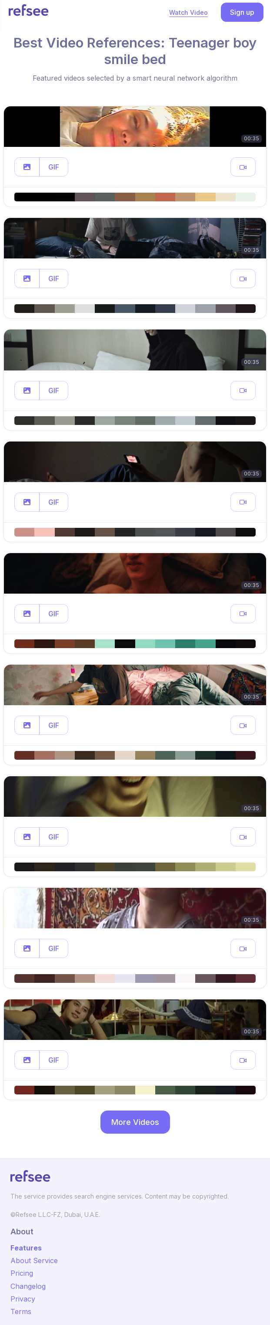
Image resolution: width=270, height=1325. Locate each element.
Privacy (22, 1298)
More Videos (135, 1122)
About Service (34, 1260)
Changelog (28, 1286)
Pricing (21, 1273)
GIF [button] (53, 167)
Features (26, 1247)
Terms (20, 1311)
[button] (27, 167)
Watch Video (188, 12)
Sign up (242, 12)
